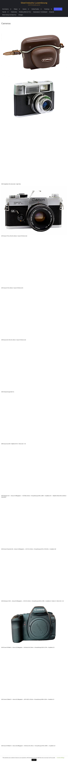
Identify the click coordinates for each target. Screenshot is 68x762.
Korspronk (51, 11)
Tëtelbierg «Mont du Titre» (25, 11)
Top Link (4, 11)
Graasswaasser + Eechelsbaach (40, 11)
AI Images (20, 14)
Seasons (24, 9)
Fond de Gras (14, 11)
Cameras (56, 9)
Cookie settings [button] (60, 757)
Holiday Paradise (35, 9)
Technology (46, 9)
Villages (16, 9)
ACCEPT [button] (34, 759)
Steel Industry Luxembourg (34, 3)
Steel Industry (5, 9)
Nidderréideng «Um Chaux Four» (9, 14)
